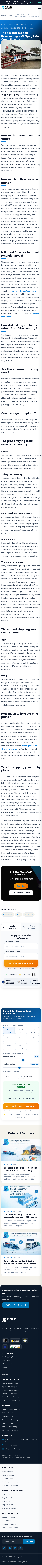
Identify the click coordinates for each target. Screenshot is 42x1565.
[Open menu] (39, 7)
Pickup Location (11, 941)
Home (3, 15)
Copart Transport (8, 1517)
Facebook (7, 914)
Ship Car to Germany (9, 1498)
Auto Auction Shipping (10, 1430)
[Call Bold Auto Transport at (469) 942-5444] (34, 8)
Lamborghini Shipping (10, 1482)
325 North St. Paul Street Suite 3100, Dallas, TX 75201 (21, 1440)
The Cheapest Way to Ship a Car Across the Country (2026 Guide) (20, 1216)
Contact (5, 1374)
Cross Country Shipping (10, 1397)
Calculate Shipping (10, 927)
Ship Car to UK (7, 1494)
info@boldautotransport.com (15, 1449)
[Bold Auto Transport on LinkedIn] (20, 1548)
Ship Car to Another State (11, 1400)
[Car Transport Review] (15, 1340)
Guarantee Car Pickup (10, 1420)
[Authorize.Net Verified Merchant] (25, 1340)
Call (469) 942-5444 (21, 892)
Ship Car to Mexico (9, 1508)
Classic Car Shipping (9, 1427)
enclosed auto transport (24, 291)
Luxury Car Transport (9, 1423)
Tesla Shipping (7, 1471)
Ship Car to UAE (7, 1501)
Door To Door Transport (10, 1383)
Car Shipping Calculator (11, 1357)
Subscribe (29, 1541)
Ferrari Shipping (8, 1475)
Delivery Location (12, 951)
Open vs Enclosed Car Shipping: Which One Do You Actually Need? (20, 1262)
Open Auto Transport (9, 1387)
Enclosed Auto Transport (11, 1390)
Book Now (21, 886)
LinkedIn (29, 914)
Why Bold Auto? (8, 1364)
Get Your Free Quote (15, 1305)
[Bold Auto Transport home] (21, 1320)
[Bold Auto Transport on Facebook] (4, 1548)
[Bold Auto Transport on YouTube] (15, 1548)
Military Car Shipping (9, 1413)
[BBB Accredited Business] (5, 1340)
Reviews (5, 1367)
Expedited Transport (9, 1394)
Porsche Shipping (8, 1478)
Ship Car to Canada (9, 1505)
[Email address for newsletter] (12, 1541)
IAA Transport (7, 1521)
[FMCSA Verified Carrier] (5, 1346)
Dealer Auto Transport (10, 1528)
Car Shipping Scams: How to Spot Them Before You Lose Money (20, 1169)
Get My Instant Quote (21, 963)
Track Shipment (29, 927)
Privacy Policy (22, 1562)
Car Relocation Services (11, 1409)
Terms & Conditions (9, 1562)
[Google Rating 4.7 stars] (15, 1346)
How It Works (7, 1360)
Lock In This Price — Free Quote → (21, 1106)
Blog (10, 15)
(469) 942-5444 (35, 2)
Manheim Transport (9, 1524)
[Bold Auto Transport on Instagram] (10, 1548)
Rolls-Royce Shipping (10, 1485)
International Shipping (10, 1416)
